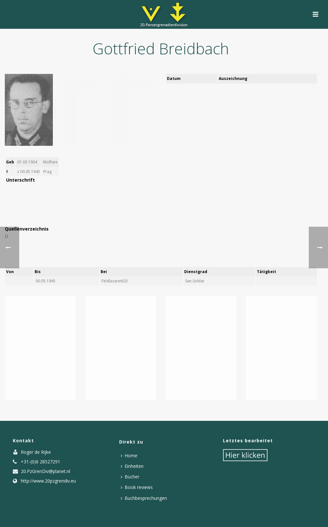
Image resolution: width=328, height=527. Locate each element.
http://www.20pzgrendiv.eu (48, 481)
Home (129, 455)
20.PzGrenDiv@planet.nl (45, 471)
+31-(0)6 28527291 (40, 462)
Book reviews (137, 487)
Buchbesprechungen (144, 498)
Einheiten (132, 466)
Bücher (130, 477)
